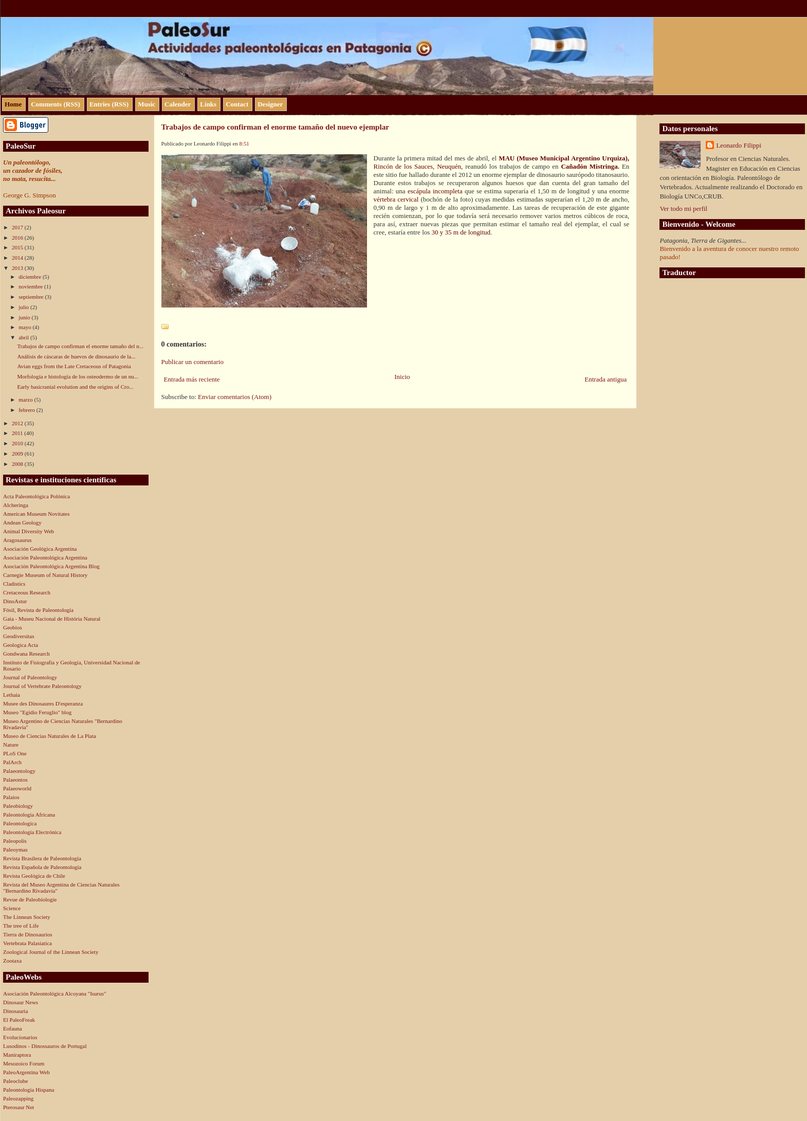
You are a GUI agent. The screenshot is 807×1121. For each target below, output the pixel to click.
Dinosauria (15, 1011)
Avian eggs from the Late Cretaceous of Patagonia (74, 366)
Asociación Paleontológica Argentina (45, 557)
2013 (18, 268)
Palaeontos (15, 779)
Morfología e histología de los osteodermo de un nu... (77, 376)
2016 (18, 237)
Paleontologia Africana (29, 814)
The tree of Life (21, 926)
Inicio (402, 377)
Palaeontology (19, 771)
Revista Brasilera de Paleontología (42, 858)
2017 (18, 227)
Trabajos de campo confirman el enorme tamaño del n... (80, 346)
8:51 (244, 143)
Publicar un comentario (192, 362)
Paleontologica (19, 823)
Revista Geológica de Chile (34, 876)
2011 (18, 433)
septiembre (32, 297)
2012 (18, 423)
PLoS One (15, 753)
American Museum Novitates (36, 514)
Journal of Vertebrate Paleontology (42, 686)
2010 (18, 443)
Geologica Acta (20, 645)
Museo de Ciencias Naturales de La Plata (49, 736)
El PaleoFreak (19, 1020)
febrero (27, 410)
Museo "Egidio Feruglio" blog (37, 712)
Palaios (11, 797)
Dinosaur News (20, 1002)
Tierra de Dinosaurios (27, 934)
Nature (11, 745)
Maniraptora (17, 1055)
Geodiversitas (18, 636)
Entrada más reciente (192, 379)
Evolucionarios (20, 1037)
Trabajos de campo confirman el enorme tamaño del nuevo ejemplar (275, 126)
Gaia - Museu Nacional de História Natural (51, 619)
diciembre (31, 277)
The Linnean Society (26, 917)
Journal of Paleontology (30, 677)
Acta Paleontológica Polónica (36, 496)
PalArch (12, 762)
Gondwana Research (26, 653)
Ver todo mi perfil (683, 208)
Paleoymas (15, 849)
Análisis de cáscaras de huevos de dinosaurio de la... (76, 356)
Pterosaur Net (18, 1107)
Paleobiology (18, 806)
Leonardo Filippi (738, 145)
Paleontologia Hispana (28, 1090)
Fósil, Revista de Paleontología (38, 610)
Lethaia (11, 695)
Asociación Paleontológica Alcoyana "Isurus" (54, 993)
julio (24, 307)
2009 (18, 453)
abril (24, 337)
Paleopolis (15, 841)
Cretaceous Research (26, 592)
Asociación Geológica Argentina (40, 549)
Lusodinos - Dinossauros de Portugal (45, 1046)
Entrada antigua (605, 379)
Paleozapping (18, 1098)
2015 (18, 247)
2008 (18, 464)
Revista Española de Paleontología (42, 867)
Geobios (12, 627)
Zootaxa (12, 960)
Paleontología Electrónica (32, 832)
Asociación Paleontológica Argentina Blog (51, 566)
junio (25, 317)
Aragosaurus (17, 540)
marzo (26, 399)
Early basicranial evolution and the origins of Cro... (75, 387)
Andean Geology (22, 522)
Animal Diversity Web (28, 531)
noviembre (31, 286)
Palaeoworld (17, 788)
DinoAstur (15, 601)
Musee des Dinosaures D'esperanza (43, 703)
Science (12, 908)
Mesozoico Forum (23, 1063)
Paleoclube (15, 1081)
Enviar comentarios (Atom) (234, 397)
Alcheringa (15, 505)
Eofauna (12, 1028)
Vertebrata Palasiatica (27, 943)
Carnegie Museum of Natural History (45, 575)
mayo (25, 327)
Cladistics (14, 584)
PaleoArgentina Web (26, 1072)
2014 (18, 258)
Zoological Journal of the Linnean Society (50, 952)
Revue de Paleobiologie (30, 899)
